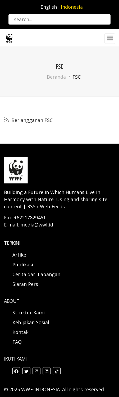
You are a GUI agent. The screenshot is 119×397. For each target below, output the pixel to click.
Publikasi (22, 264)
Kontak (20, 332)
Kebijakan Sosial (30, 322)
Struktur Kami (28, 312)
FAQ (17, 342)
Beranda (56, 77)
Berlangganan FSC (31, 120)
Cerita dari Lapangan (36, 274)
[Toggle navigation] (109, 38)
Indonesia (72, 7)
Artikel (20, 255)
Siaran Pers (25, 284)
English (48, 7)
